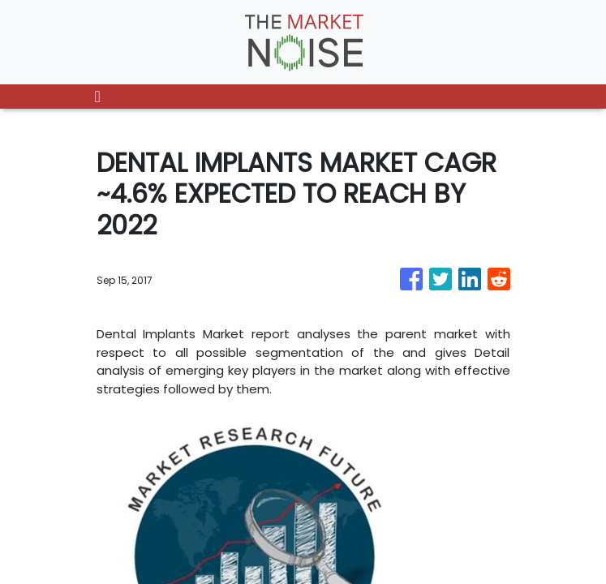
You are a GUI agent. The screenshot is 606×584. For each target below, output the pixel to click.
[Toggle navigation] (97, 96)
